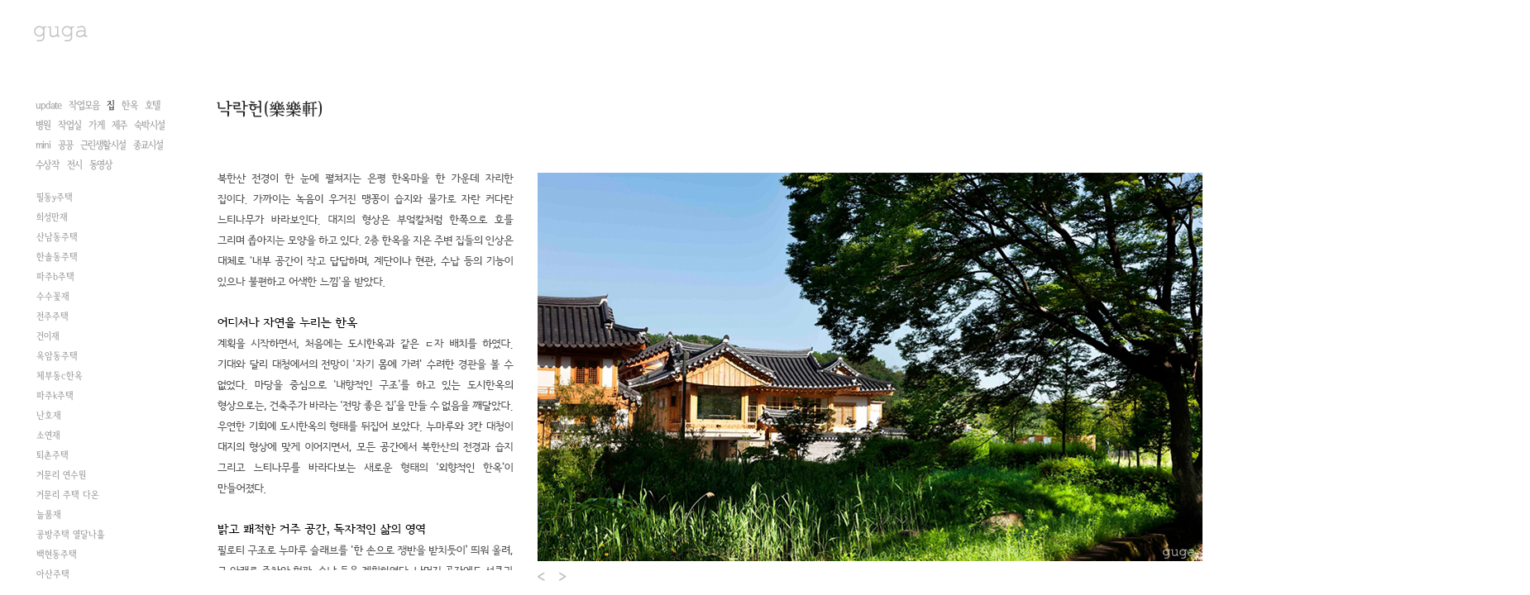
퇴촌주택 (52, 455)
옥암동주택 (57, 356)
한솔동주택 (57, 257)
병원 (43, 125)
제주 (119, 125)
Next (563, 576)
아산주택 (52, 574)
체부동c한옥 (59, 376)
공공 (65, 145)
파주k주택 (55, 396)
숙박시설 (149, 125)
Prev (542, 576)
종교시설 (148, 145)
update (48, 105)
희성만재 (52, 217)
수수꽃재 (52, 297)
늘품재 (48, 515)
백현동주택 (56, 554)
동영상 (100, 164)
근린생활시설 (103, 145)
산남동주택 (57, 237)
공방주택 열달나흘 (70, 535)
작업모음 (84, 105)
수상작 (48, 164)
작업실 (69, 125)
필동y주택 (54, 197)
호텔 (152, 105)
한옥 (129, 105)
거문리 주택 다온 (67, 495)
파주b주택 (55, 277)
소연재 (48, 435)
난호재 (48, 416)
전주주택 (52, 316)
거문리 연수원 (61, 475)
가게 (96, 125)
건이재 (48, 336)
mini (43, 145)
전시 (74, 164)
